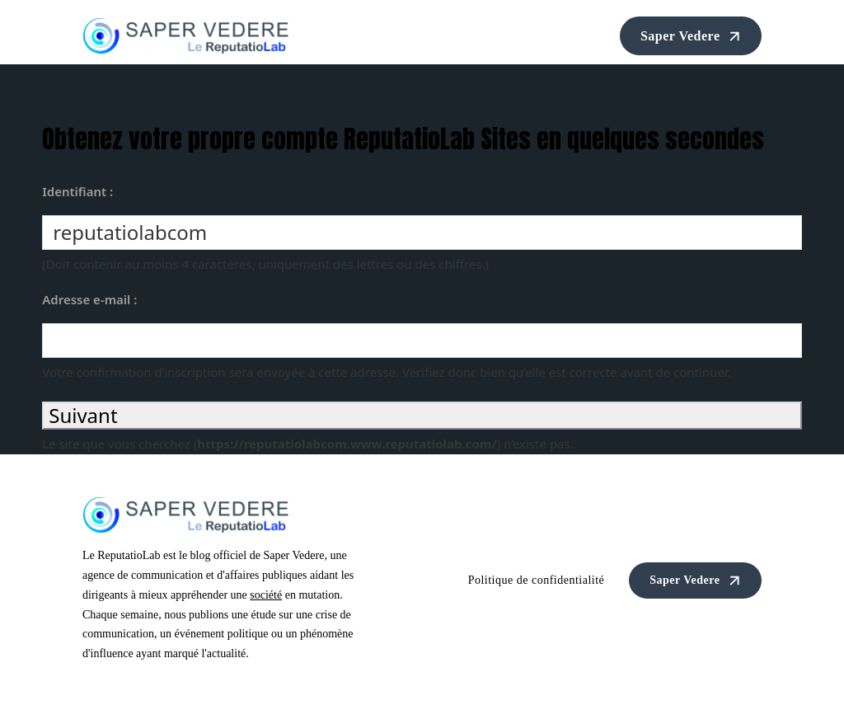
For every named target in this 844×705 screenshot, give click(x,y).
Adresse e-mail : (89, 299)
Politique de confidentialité (536, 580)
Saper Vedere (693, 36)
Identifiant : (77, 191)
